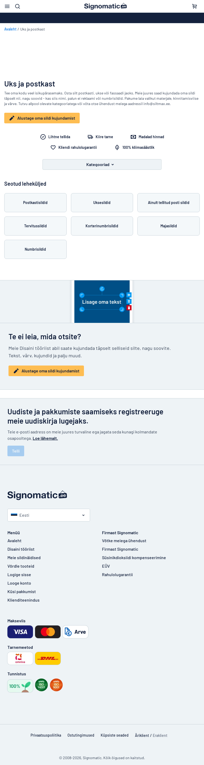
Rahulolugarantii (117, 570)
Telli (16, 446)
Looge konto (19, 578)
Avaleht (10, 29)
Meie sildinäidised (24, 553)
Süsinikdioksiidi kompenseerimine (134, 553)
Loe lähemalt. (45, 434)
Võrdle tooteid (20, 561)
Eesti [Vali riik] (20, 511)
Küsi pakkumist (21, 587)
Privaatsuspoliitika (46, 731)
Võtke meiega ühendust (124, 536)
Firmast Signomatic (120, 544)
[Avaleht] (102, 491)
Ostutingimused (80, 731)
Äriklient (142, 731)
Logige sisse (19, 570)
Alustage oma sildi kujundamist (42, 118)
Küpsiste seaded (115, 731)
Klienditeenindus (23, 595)
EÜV (106, 561)
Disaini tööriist (21, 544)
